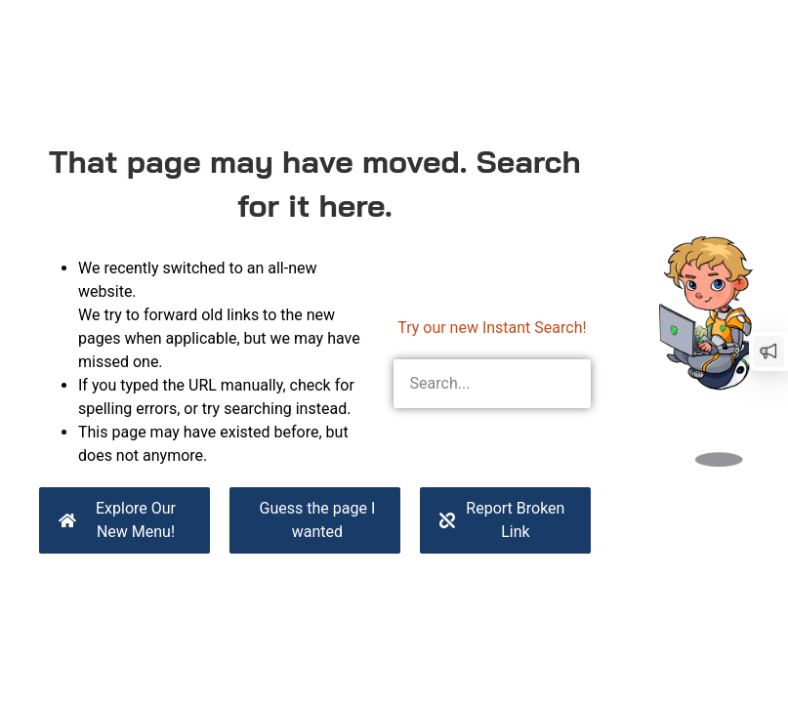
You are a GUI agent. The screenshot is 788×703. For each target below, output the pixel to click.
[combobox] (468, 383)
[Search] (566, 383)
